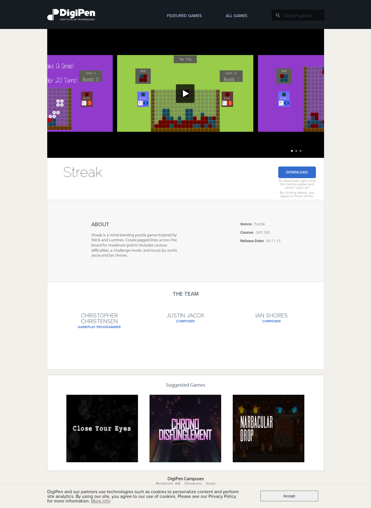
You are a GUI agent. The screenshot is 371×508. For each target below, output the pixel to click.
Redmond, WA (168, 483)
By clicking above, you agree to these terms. (297, 194)
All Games (236, 15)
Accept (289, 496)
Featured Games (184, 15)
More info (100, 501)
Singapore (193, 483)
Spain (210, 483)
